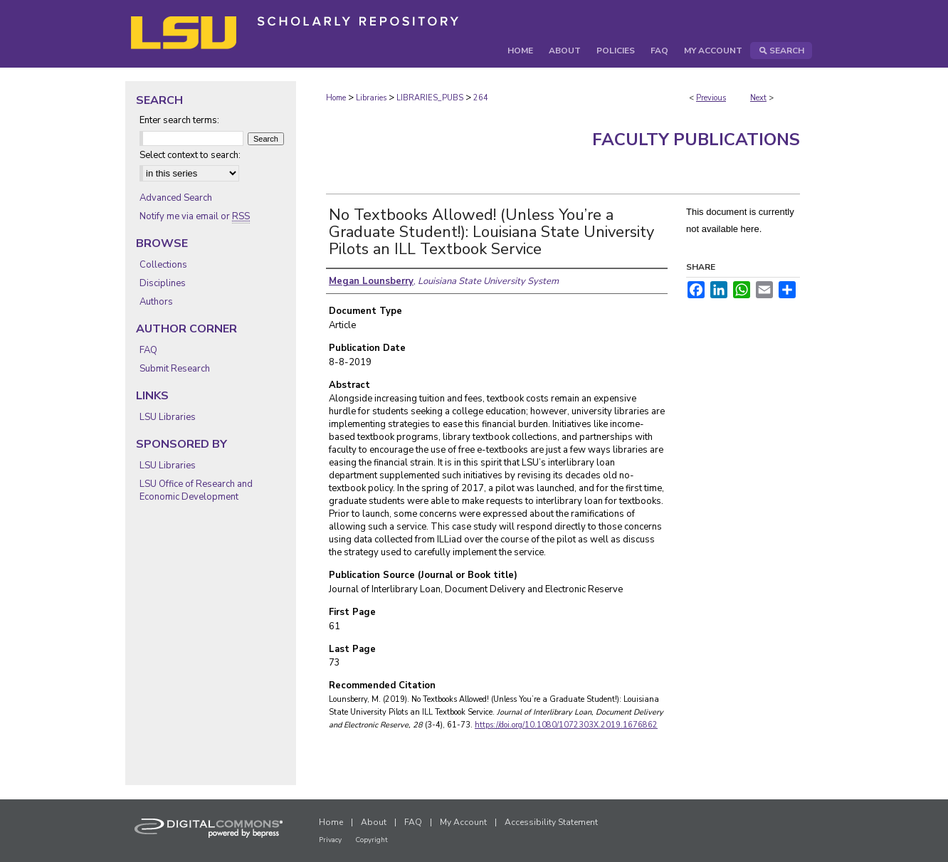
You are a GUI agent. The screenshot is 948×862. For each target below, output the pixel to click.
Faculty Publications (696, 139)
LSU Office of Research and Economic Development (196, 490)
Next (758, 98)
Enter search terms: (179, 120)
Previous (711, 98)
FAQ (148, 350)
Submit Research (174, 368)
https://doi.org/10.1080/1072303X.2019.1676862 (566, 725)
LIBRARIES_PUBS (429, 98)
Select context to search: (190, 155)
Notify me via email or (194, 216)
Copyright (371, 840)
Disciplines (162, 283)
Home (336, 98)
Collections (163, 264)
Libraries (371, 98)
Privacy (330, 840)
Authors (156, 301)
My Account (463, 822)
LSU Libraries (167, 417)
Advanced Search (175, 197)
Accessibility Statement (551, 822)
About (373, 822)
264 (480, 98)
